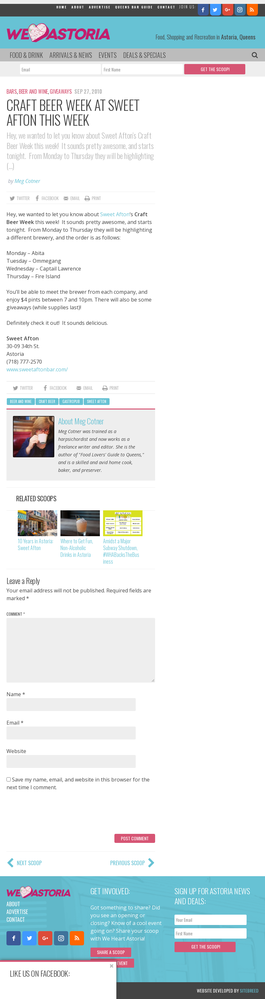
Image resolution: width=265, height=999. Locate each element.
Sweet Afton (115, 214)
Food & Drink (26, 55)
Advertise (100, 7)
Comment (15, 614)
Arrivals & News (70, 55)
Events (108, 55)
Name (15, 694)
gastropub (71, 401)
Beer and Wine (33, 91)
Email (15, 722)
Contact (166, 7)
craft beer (47, 401)
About (77, 7)
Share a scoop (111, 952)
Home (61, 7)
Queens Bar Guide (134, 7)
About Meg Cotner (81, 421)
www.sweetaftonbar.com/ (37, 369)
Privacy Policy (72, 990)
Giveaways (60, 91)
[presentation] (55, 814)
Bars (11, 91)
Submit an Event (112, 963)
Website (16, 751)
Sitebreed (249, 990)
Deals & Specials (144, 55)
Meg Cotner (27, 181)
